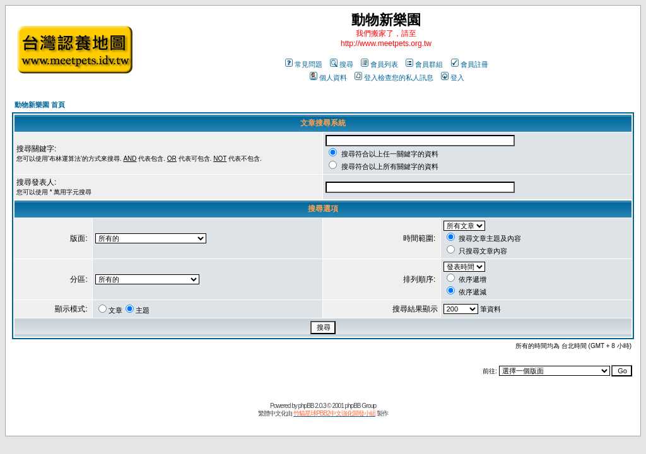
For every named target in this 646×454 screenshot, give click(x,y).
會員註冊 (469, 64)
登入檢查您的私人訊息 (394, 77)
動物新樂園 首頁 (40, 104)
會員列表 (379, 64)
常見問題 (303, 64)
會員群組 (424, 64)
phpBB (306, 405)
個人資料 (328, 77)
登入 (452, 77)
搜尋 (341, 64)
